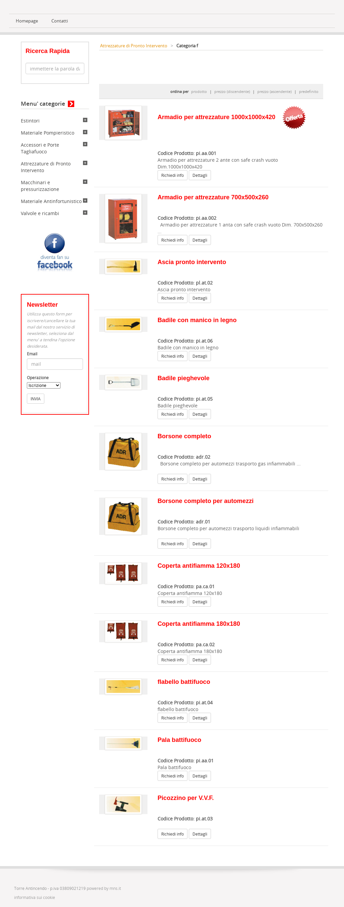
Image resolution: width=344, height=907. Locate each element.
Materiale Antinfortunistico (51, 201)
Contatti (59, 21)
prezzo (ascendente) (274, 91)
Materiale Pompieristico (47, 133)
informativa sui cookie (34, 897)
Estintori (30, 120)
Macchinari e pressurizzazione (40, 185)
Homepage (27, 21)
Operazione (38, 377)
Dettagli (199, 175)
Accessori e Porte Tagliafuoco (40, 148)
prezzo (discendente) (232, 91)
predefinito (308, 91)
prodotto (199, 91)
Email (32, 353)
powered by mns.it (104, 888)
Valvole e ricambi (40, 213)
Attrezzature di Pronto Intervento (133, 46)
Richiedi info (172, 175)
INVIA (36, 398)
